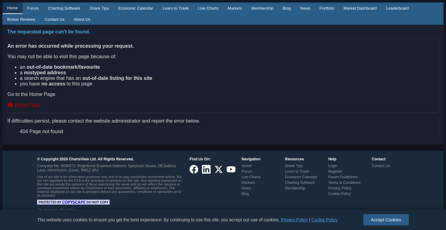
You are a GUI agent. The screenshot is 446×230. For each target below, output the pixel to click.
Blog (287, 8)
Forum (33, 8)
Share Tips (99, 8)
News (305, 8)
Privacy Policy (340, 188)
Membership (262, 8)
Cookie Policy (339, 194)
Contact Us (54, 19)
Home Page (24, 104)
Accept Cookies (386, 219)
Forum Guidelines (343, 177)
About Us (82, 19)
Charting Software (64, 8)
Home (12, 8)
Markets (235, 8)
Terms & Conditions (344, 182)
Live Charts (208, 8)
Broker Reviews (21, 19)
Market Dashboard (360, 8)
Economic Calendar (135, 8)
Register (335, 171)
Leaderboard (397, 8)
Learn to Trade (176, 8)
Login (332, 166)
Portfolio (327, 8)
